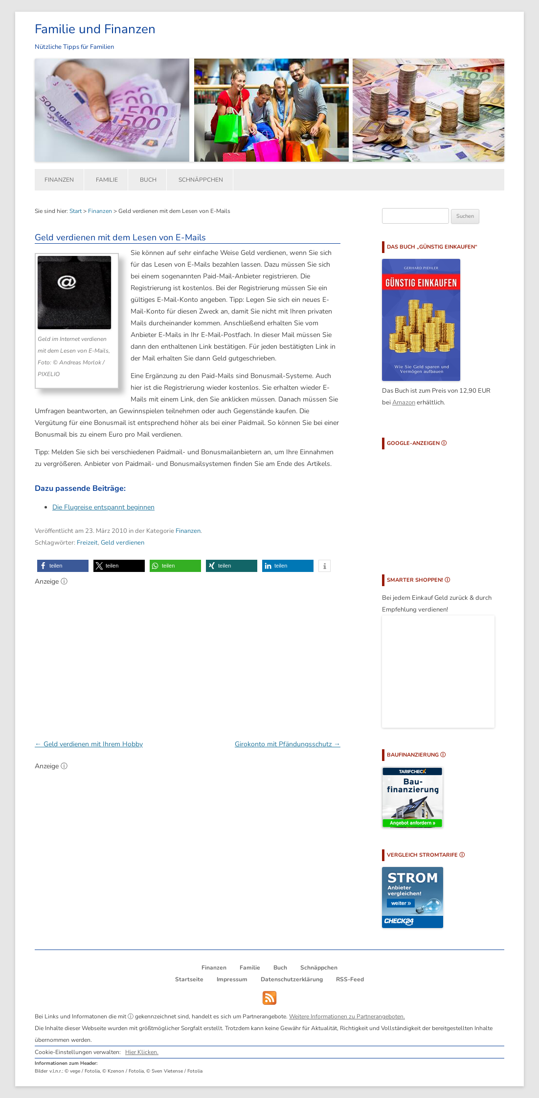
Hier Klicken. (141, 1052)
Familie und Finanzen (95, 29)
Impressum (232, 979)
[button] (63, 566)
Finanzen (59, 180)
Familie (107, 180)
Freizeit (87, 542)
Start (75, 211)
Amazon (403, 402)
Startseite (189, 979)
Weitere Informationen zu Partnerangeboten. (347, 1016)
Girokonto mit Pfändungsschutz (287, 744)
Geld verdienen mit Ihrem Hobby (89, 744)
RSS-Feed (350, 979)
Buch (148, 180)
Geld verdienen (122, 542)
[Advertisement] (187, 657)
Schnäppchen (201, 180)
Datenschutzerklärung (292, 979)
